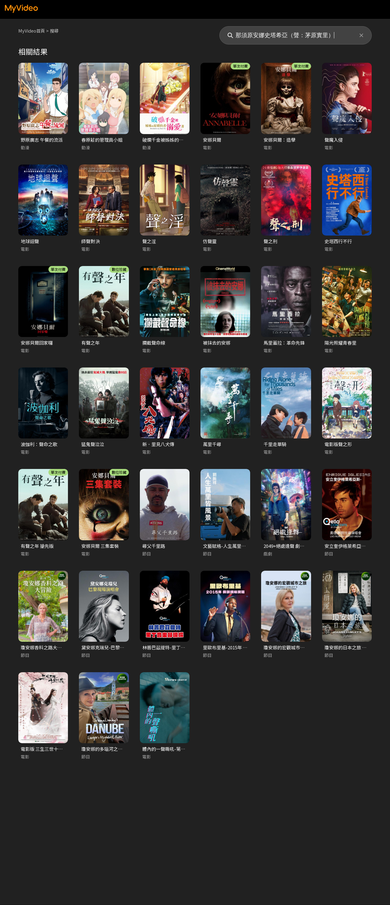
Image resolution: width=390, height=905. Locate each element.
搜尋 (55, 30)
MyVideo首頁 (32, 30)
